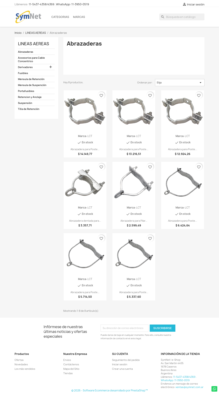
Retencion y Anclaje (30, 97)
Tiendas (68, 373)
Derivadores (25, 67)
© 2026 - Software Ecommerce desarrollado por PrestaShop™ (109, 390)
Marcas (79, 17)
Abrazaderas (25, 51)
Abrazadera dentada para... (85, 220)
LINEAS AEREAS (33, 44)
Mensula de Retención (31, 79)
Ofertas (19, 360)
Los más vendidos (25, 368)
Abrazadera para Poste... (85, 149)
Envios (67, 360)
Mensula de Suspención (32, 85)
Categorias (60, 17)
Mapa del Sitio (71, 368)
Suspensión (25, 103)
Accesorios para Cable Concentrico (31, 59)
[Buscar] (181, 16)
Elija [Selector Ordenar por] (180, 83)
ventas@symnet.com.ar (189, 387)
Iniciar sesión (119, 364)
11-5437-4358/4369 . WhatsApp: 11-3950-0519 (59, 4)
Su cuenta (120, 354)
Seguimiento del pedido (126, 360)
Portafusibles (26, 91)
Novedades (21, 364)
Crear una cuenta (122, 368)
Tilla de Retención (28, 109)
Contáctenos (71, 364)
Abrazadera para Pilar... (133, 220)
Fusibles (23, 73)
